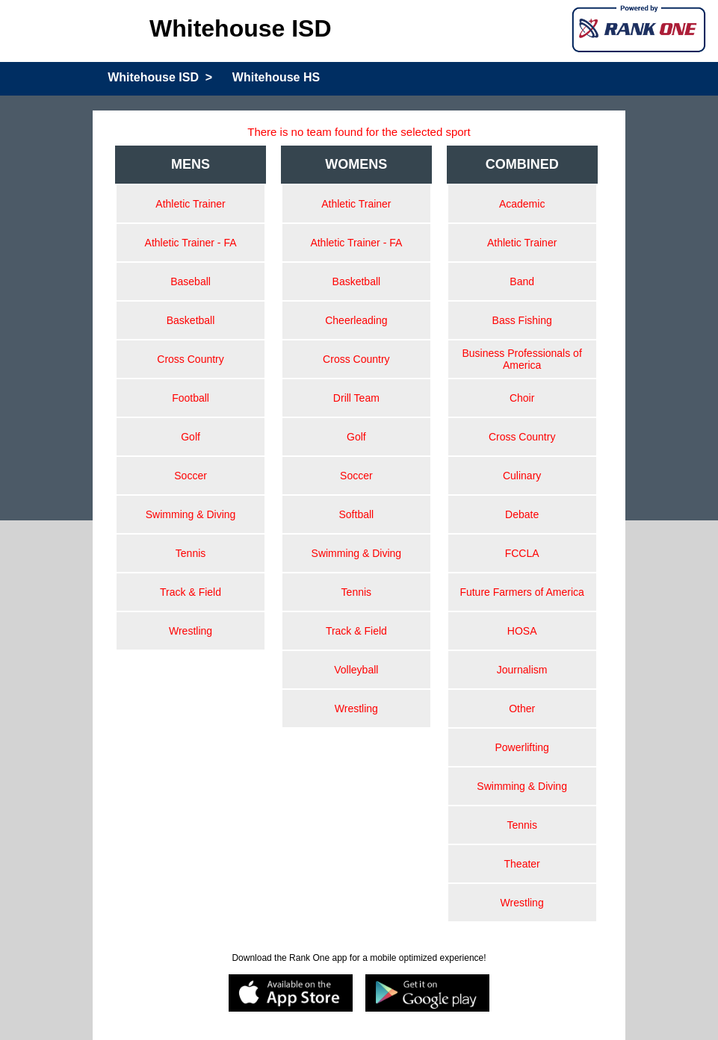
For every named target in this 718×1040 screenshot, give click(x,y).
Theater (522, 864)
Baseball (190, 281)
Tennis (190, 553)
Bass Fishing (522, 320)
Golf (190, 437)
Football (190, 398)
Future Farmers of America (521, 592)
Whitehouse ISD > (160, 77)
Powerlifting (521, 747)
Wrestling (190, 631)
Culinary (522, 476)
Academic (522, 204)
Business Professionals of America (521, 359)
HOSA (522, 631)
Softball (356, 514)
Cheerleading (356, 320)
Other (522, 708)
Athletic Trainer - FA (191, 243)
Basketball (191, 320)
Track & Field (190, 592)
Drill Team (356, 398)
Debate (522, 514)
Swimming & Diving (191, 514)
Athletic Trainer (190, 204)
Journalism (522, 670)
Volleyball (356, 670)
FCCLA (522, 553)
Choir (522, 398)
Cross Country (190, 359)
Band (522, 281)
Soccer (190, 476)
